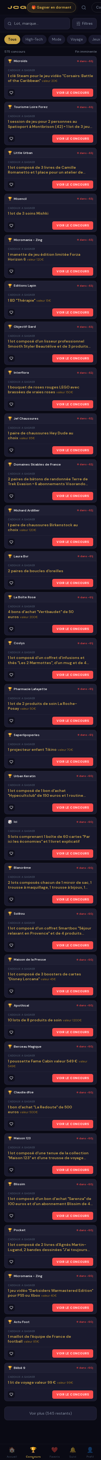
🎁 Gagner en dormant (51, 7)
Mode (56, 39)
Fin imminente (86, 51)
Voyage (77, 39)
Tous (12, 39)
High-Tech (34, 39)
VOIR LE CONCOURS (73, 93)
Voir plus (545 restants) (50, 1413)
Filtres (84, 23)
